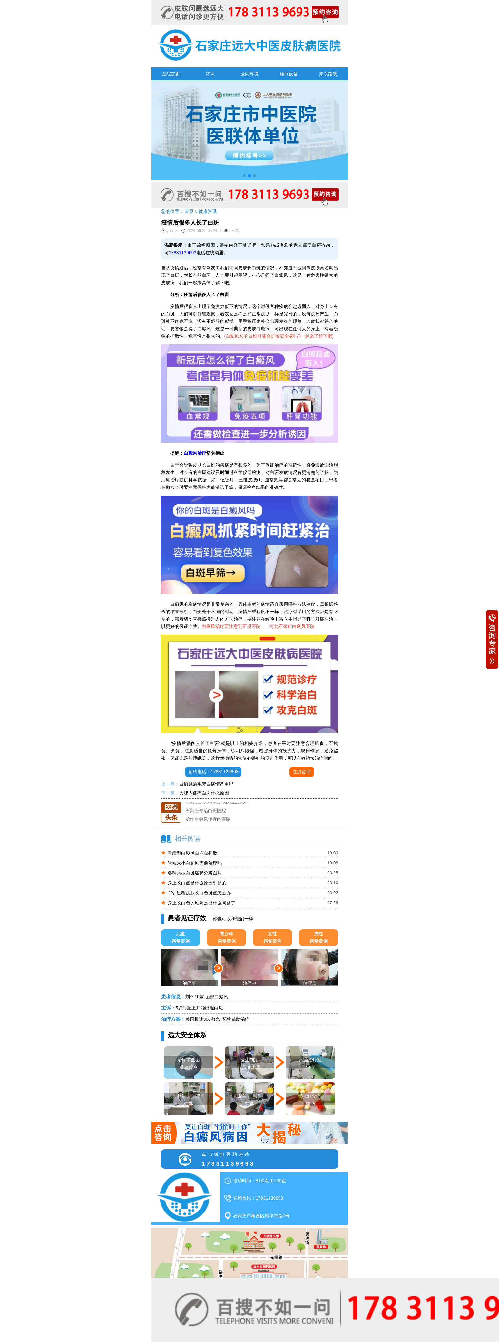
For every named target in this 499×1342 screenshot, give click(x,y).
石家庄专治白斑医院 (205, 810)
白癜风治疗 (195, 453)
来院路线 (328, 73)
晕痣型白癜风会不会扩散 (192, 852)
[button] (244, 175)
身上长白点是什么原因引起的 (197, 882)
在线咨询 (302, 771)
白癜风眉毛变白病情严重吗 (206, 784)
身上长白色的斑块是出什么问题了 (201, 902)
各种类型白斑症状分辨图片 (195, 872)
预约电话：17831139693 (213, 771)
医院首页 (171, 73)
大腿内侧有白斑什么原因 (204, 793)
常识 (210, 73)
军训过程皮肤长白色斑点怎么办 (199, 892)
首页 (189, 211)
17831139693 (183, 252)
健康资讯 (208, 211)
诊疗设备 (289, 73)
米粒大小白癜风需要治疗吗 (195, 862)
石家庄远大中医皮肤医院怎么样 (217, 802)
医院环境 (249, 73)
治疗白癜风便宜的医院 (207, 819)
